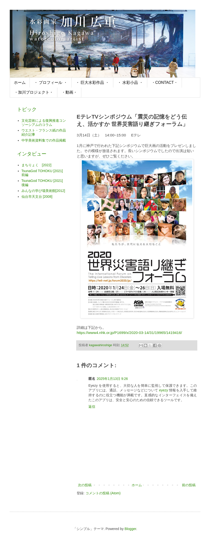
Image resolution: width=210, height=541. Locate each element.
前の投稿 (189, 485)
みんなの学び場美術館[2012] (43, 191)
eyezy (163, 390)
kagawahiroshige (101, 345)
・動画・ (69, 92)
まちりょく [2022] (36, 165)
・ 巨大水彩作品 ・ (92, 82)
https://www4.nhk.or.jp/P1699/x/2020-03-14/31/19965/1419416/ (129, 333)
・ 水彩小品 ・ (130, 82)
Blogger (130, 529)
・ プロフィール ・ (50, 82)
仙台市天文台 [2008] (36, 197)
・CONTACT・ (164, 82)
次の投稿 (85, 485)
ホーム (20, 82)
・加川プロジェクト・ (33, 92)
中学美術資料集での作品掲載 (43, 140)
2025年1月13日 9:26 (112, 379)
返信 (91, 407)
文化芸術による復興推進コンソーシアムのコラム (43, 123)
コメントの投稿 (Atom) (103, 493)
